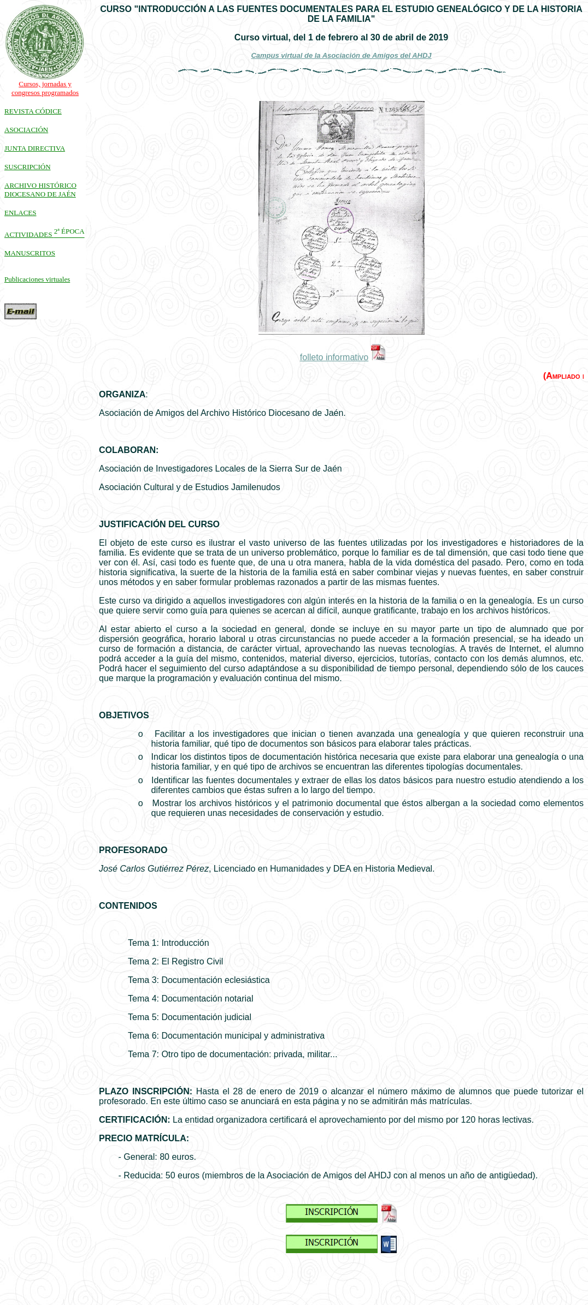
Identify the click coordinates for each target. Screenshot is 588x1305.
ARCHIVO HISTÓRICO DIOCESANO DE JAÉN (40, 189)
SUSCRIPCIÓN (27, 167)
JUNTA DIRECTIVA (34, 148)
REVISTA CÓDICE (33, 111)
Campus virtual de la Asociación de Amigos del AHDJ (341, 55)
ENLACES (20, 212)
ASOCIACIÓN (26, 130)
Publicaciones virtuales (37, 279)
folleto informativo (334, 357)
